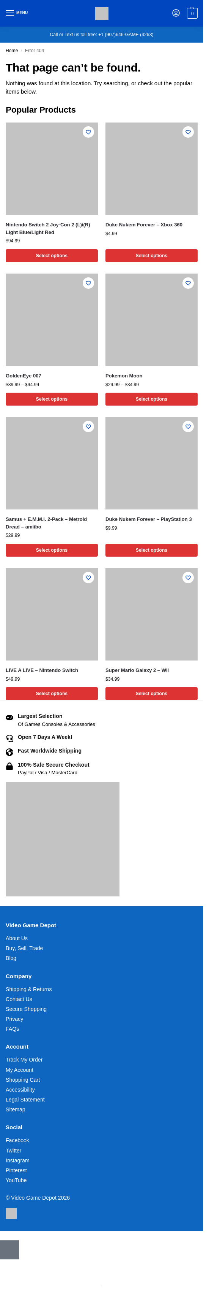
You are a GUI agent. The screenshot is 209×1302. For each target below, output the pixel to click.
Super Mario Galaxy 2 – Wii (137, 670)
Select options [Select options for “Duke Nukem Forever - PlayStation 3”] (151, 550)
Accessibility (20, 1090)
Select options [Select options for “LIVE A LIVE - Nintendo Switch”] (52, 693)
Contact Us (19, 999)
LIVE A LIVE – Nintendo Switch (42, 670)
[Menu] (17, 13)
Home (12, 50)
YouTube (16, 1180)
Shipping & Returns (29, 989)
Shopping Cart (23, 1080)
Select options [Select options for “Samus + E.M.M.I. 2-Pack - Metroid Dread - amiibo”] (52, 550)
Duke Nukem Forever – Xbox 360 (143, 225)
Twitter (14, 1151)
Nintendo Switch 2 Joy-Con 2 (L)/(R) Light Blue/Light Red (48, 228)
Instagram (18, 1160)
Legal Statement (25, 1100)
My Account (19, 1070)
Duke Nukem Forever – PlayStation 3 (148, 519)
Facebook (17, 1140)
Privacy (14, 1019)
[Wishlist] (88, 132)
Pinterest (16, 1170)
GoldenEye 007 (23, 376)
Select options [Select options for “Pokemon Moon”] (151, 399)
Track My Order (24, 1060)
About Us (17, 938)
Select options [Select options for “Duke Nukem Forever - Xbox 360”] (151, 255)
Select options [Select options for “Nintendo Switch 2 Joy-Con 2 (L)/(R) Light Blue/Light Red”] (52, 255)
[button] (191, 13)
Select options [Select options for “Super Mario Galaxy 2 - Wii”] (151, 693)
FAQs (12, 1029)
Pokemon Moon (123, 376)
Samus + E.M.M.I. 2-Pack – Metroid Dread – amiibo (46, 523)
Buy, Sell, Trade (24, 948)
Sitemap (15, 1109)
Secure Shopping (26, 1009)
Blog (11, 958)
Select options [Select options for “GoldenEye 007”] (52, 399)
